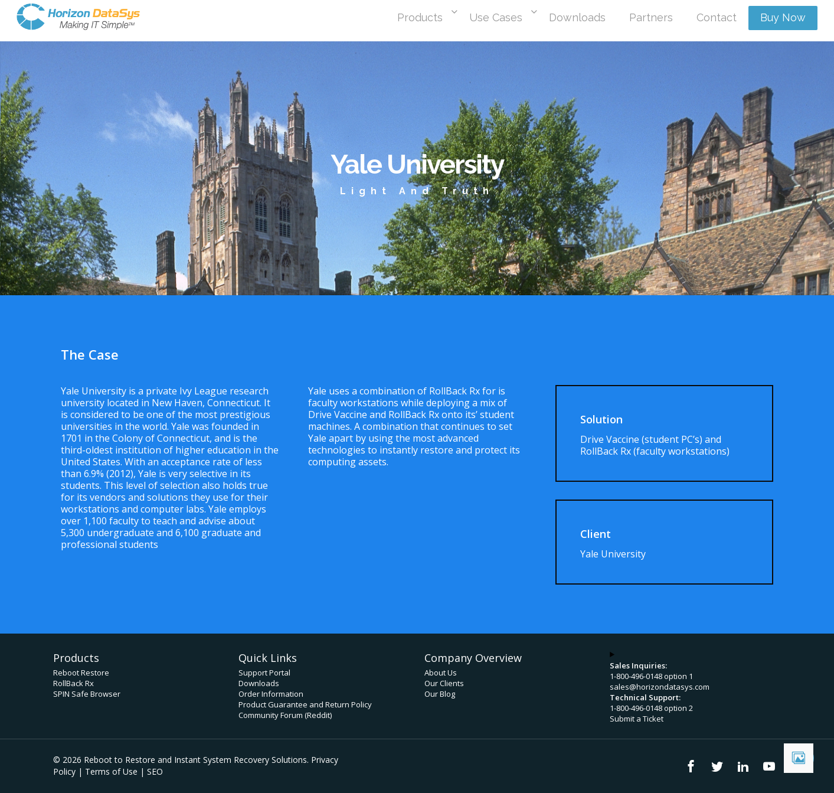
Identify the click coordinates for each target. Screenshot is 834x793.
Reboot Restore (81, 672)
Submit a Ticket (636, 718)
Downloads (258, 683)
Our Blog (439, 693)
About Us (440, 672)
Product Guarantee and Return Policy (305, 704)
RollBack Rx (73, 683)
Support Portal (264, 672)
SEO (155, 771)
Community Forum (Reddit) (285, 715)
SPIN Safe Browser (86, 693)
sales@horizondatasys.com (659, 686)
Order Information (270, 693)
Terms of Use (111, 771)
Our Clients (444, 683)
